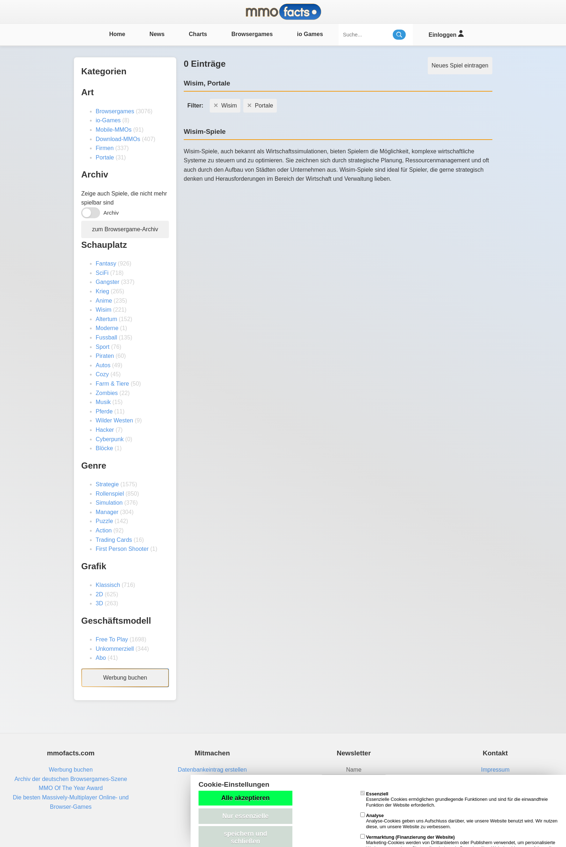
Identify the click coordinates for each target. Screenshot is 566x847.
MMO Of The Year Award (71, 788)
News (157, 34)
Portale (105, 157)
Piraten (105, 356)
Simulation (109, 503)
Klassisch (108, 585)
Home (117, 34)
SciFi (102, 273)
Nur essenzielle (245, 816)
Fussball (106, 337)
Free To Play (112, 639)
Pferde (104, 411)
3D (99, 603)
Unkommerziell (115, 649)
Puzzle (104, 521)
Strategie (107, 484)
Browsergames (252, 34)
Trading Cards (114, 540)
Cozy (102, 374)
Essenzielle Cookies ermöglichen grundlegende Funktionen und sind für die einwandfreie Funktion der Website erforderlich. (454, 799)
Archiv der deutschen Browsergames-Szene (70, 779)
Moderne (107, 328)
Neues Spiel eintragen (460, 65)
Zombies (107, 393)
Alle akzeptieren (245, 798)
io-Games (108, 120)
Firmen (105, 148)
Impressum (495, 770)
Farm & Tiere (112, 384)
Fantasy (106, 263)
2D (99, 594)
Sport (102, 347)
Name (354, 770)
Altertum (106, 319)
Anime (104, 301)
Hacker (105, 430)
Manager (107, 512)
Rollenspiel (110, 494)
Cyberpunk (109, 439)
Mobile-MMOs (114, 130)
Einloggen (445, 34)
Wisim (104, 310)
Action (104, 530)
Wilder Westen (114, 420)
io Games (310, 34)
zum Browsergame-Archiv (125, 229)
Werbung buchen (125, 678)
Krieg (102, 291)
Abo (101, 658)
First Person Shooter (122, 549)
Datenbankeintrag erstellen (212, 770)
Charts (198, 34)
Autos (103, 365)
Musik (103, 402)
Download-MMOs (118, 139)
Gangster (107, 282)
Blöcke (104, 448)
